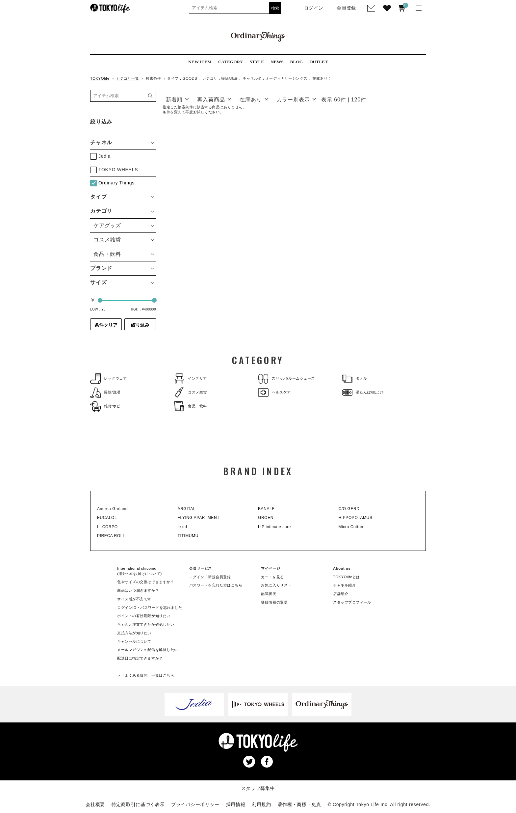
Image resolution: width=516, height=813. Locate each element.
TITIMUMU (188, 535)
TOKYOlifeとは (346, 577)
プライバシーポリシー (195, 804)
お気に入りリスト (276, 585)
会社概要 (95, 804)
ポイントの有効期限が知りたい (143, 616)
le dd (182, 527)
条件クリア (105, 325)
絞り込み (140, 325)
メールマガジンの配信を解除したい (147, 650)
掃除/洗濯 (105, 392)
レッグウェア (108, 378)
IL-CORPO (107, 527)
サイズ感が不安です (134, 599)
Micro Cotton (351, 527)
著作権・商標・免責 (299, 804)
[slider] (100, 300)
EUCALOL (107, 517)
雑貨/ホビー (107, 406)
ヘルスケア (274, 392)
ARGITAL (187, 508)
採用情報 (235, 804)
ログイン (196, 577)
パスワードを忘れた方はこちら (216, 585)
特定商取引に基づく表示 (138, 804)
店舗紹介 (340, 594)
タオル (354, 378)
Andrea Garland (112, 508)
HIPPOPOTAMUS (356, 517)
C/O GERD (349, 508)
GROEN (265, 517)
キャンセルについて (134, 641)
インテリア (190, 378)
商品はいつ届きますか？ (138, 590)
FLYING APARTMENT (199, 517)
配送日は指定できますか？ (140, 658)
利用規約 (261, 804)
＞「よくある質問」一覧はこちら (145, 675)
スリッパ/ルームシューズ (286, 378)
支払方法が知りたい (134, 633)
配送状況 (268, 594)
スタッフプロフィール (352, 602)
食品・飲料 (190, 406)
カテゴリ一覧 (127, 78)
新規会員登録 (219, 577)
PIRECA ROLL (111, 535)
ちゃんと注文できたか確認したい (145, 624)
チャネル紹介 (344, 585)
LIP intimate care (274, 527)
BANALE (266, 508)
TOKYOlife (100, 78)
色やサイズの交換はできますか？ (145, 582)
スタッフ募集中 (258, 788)
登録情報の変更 (274, 602)
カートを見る (272, 577)
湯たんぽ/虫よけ (363, 392)
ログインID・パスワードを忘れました (149, 608)
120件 (358, 99)
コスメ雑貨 (190, 392)
